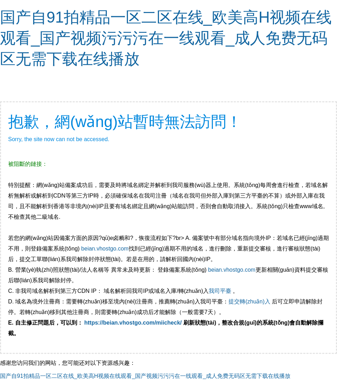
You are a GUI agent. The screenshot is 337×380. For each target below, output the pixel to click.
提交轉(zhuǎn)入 (249, 301)
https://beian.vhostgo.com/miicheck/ (133, 323)
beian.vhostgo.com (104, 249)
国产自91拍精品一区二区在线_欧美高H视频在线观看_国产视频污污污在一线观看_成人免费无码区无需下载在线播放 (166, 37)
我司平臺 (221, 291)
